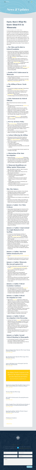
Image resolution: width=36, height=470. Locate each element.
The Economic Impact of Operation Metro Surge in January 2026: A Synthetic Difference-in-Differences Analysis (18, 385)
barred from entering (16, 236)
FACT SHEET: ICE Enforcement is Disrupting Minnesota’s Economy (17, 398)
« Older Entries (9, 423)
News (21, 30)
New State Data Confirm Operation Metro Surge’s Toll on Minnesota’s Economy (17, 357)
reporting (19, 320)
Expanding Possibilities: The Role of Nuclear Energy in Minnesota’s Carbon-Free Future (17, 411)
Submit (29, 466)
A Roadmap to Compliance (11, 417)
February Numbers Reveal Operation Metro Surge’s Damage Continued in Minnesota (18, 350)
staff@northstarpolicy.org (25, 449)
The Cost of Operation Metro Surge (13, 391)
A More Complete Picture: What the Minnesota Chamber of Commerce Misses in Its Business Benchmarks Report (18, 405)
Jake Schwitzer (11, 30)
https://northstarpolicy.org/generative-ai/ (18, 378)
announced (25, 287)
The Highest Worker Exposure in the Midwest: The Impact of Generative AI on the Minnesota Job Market (18, 374)
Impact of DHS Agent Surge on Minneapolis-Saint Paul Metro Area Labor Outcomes (17, 364)
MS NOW (15, 299)
